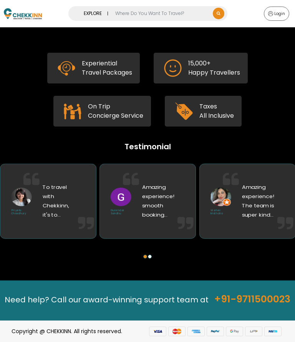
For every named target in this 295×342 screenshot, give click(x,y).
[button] (145, 257)
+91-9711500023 (252, 299)
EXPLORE (93, 13)
